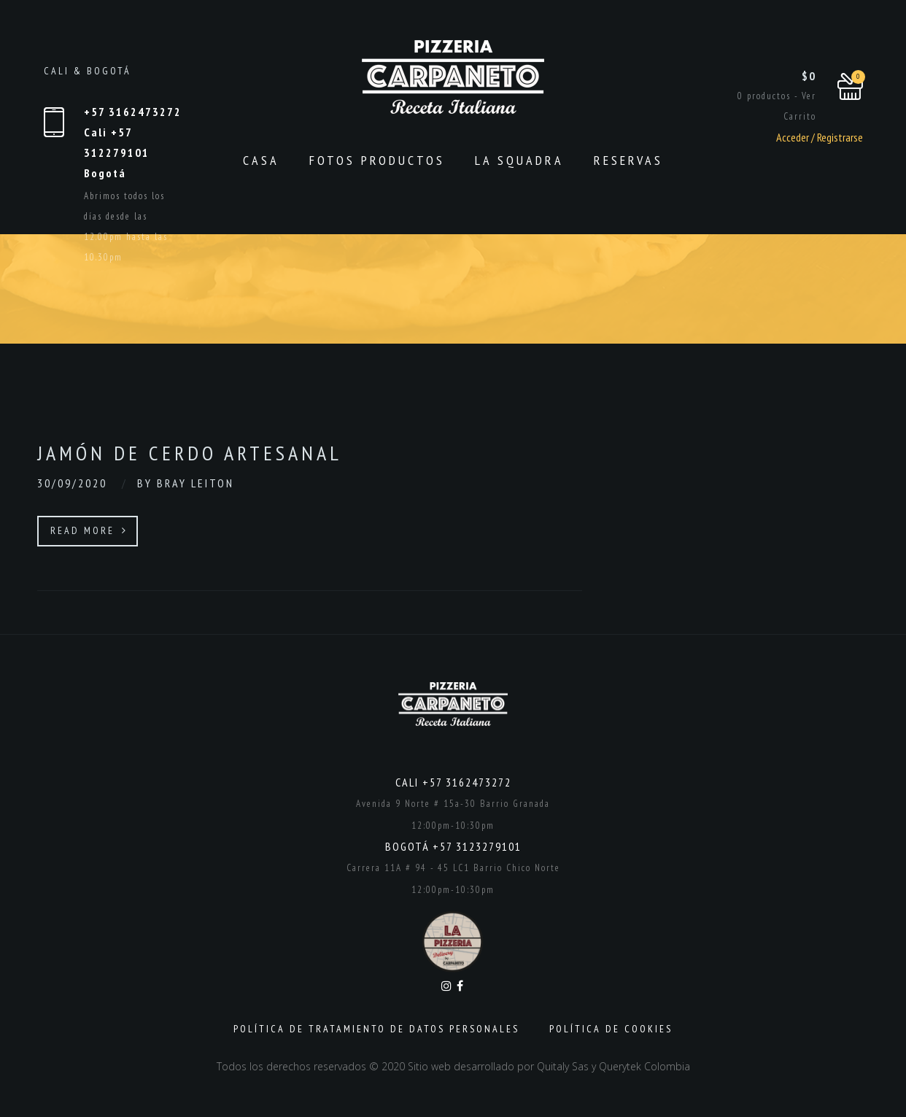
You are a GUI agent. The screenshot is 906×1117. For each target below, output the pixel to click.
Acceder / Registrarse (818, 137)
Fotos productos (377, 160)
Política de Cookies (611, 1028)
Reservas (628, 160)
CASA (261, 160)
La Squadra (519, 160)
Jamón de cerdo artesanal (189, 452)
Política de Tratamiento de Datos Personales (376, 1028)
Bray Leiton (195, 483)
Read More (89, 530)
